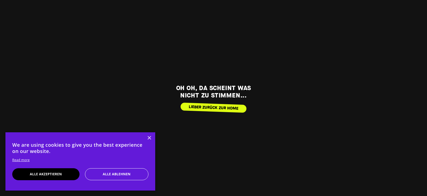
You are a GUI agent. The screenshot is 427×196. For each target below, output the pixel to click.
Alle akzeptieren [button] (46, 174)
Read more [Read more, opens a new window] (21, 160)
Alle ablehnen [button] (116, 174)
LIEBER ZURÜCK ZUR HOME (214, 107)
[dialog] (80, 161)
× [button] (149, 138)
